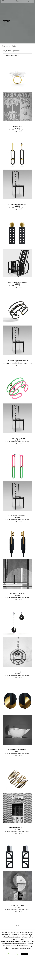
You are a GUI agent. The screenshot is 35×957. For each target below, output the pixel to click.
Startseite (6, 46)
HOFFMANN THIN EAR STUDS (17, 516)
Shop (17, 925)
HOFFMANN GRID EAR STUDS (17, 282)
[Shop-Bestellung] (17, 56)
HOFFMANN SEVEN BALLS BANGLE (17, 360)
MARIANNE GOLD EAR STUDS (17, 750)
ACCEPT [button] (24, 954)
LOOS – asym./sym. (17, 672)
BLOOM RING (17, 126)
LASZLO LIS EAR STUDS (17, 594)
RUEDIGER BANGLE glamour (17, 828)
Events (17, 929)
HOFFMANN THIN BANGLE (17, 438)
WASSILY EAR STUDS (17, 906)
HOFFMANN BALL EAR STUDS (17, 204)
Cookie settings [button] (13, 954)
